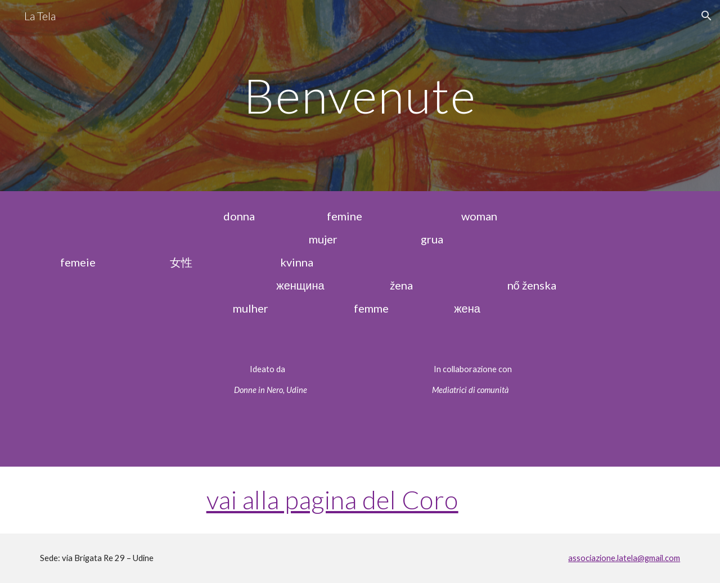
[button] (706, 15)
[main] (360, 95)
